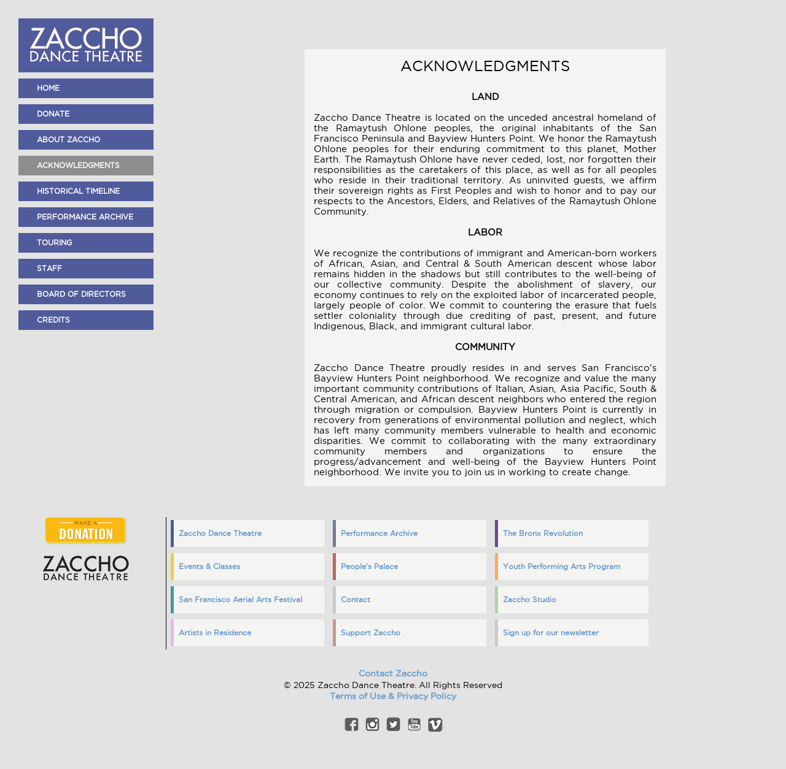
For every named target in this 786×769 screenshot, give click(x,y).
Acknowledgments (78, 165)
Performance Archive (85, 217)
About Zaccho (68, 139)
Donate (53, 114)
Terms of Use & (363, 696)
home (48, 88)
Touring (54, 243)
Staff (49, 268)
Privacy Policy (426, 696)
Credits (53, 320)
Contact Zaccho (393, 673)
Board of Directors (81, 294)
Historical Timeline (78, 191)
